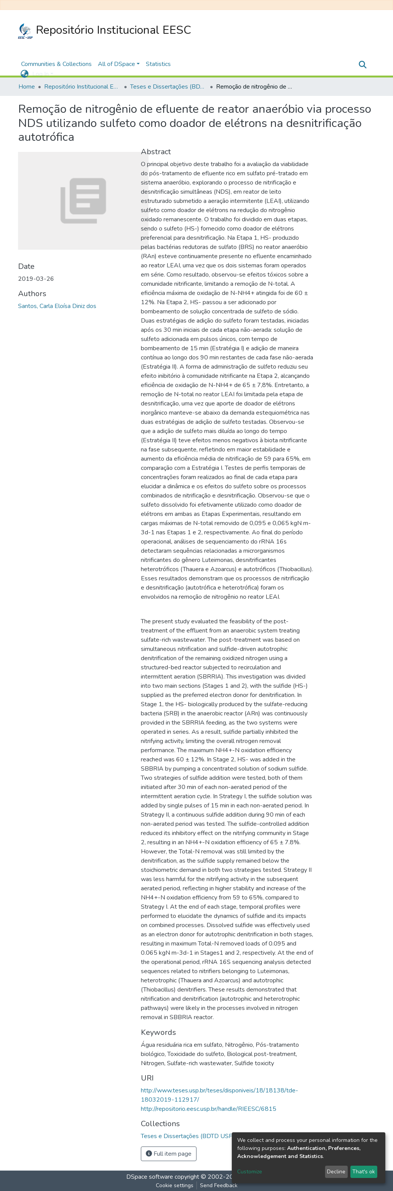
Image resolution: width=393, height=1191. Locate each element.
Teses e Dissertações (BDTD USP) (168, 86)
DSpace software (149, 1177)
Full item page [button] (169, 1154)
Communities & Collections (56, 64)
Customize (249, 1171)
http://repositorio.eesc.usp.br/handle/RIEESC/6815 (208, 1109)
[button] (24, 74)
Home (26, 86)
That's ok (363, 1171)
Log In (40, 74)
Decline (336, 1171)
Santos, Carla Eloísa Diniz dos (57, 306)
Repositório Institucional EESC (104, 30)
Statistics (158, 64)
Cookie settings (174, 1185)
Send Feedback (219, 1185)
